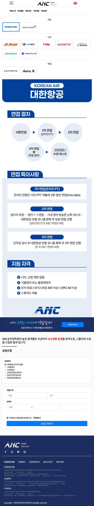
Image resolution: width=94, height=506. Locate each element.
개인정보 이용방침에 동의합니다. (25, 418)
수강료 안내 (29, 472)
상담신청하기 (47, 423)
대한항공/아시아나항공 (15, 364)
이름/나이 (10, 390)
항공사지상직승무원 (14, 375)
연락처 (9, 401)
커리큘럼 (20, 11)
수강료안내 (62, 484)
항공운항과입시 (34, 462)
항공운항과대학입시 (14, 378)
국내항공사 (11, 367)
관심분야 (8, 361)
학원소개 (13, 11)
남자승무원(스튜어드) (14, 372)
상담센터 (44, 11)
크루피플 (36, 11)
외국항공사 (11, 370)
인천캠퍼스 (22, 462)
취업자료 (28, 11)
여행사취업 (60, 462)
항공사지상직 (48, 462)
